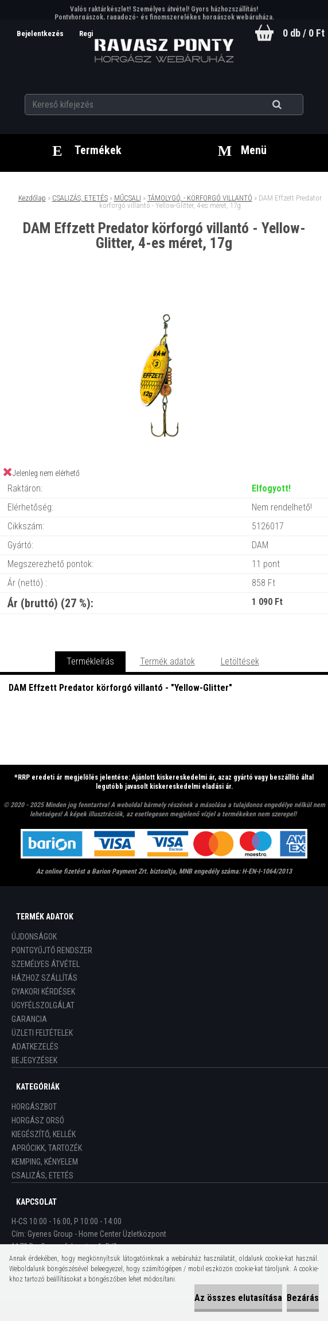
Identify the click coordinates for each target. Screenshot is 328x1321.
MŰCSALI (127, 198)
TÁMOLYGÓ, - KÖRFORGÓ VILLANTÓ (199, 198)
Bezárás (303, 1297)
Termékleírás (90, 661)
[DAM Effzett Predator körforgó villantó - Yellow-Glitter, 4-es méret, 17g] (164, 298)
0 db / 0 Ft (304, 33)
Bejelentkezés (39, 33)
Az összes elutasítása (238, 1297)
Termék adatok (167, 661)
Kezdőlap (32, 198)
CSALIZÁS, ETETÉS (80, 198)
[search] (291, 104)
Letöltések (240, 661)
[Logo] (164, 51)
